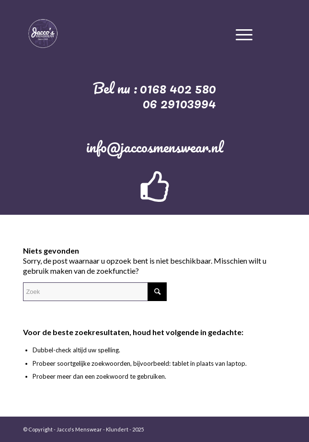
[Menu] (244, 33)
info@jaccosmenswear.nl (154, 147)
